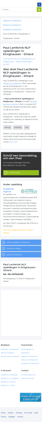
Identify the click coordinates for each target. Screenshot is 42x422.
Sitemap (19, 413)
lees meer (14, 142)
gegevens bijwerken (14, 255)
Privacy (3, 417)
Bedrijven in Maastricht (17, 3)
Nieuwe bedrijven (8, 353)
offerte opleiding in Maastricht (18, 242)
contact (30, 230)
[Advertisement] (21, 313)
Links (36, 413)
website (6, 233)
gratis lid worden (30, 397)
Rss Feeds (28, 413)
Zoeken (11, 413)
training (7, 127)
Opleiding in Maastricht (12, 29)
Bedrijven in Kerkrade (9, 375)
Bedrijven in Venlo (8, 385)
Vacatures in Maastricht (30, 363)
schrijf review (14, 173)
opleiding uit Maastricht (12, 83)
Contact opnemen (28, 375)
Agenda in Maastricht (29, 356)
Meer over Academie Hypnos (14, 230)
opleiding (17, 127)
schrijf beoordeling (13, 248)
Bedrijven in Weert (8, 382)
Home (3, 413)
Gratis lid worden (27, 378)
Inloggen (11, 417)
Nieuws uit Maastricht (29, 360)
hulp (26, 127)
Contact (20, 417)
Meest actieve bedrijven (10, 356)
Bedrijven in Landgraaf (9, 378)
